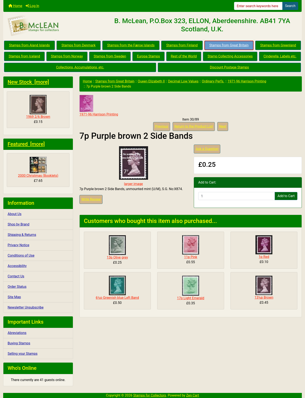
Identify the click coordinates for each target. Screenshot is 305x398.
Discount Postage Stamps (229, 67)
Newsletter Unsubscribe (26, 307)
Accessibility (17, 266)
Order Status (17, 287)
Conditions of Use (21, 255)
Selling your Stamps (22, 354)
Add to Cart (286, 196)
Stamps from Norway (67, 56)
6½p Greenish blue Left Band (117, 298)
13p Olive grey (117, 257)
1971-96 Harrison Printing (246, 81)
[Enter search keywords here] (258, 6)
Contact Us (16, 276)
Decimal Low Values (183, 81)
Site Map (14, 297)
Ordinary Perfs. (213, 81)
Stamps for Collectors (149, 395)
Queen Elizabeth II (151, 81)
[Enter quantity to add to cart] (236, 196)
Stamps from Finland (182, 45)
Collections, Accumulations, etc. (80, 67)
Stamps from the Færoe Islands (131, 45)
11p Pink (190, 257)
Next (222, 126)
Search (290, 6)
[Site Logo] (53, 25)
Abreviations (17, 333)
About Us (14, 214)
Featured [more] (26, 144)
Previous (161, 126)
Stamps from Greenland (278, 45)
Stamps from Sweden (110, 56)
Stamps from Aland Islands (29, 45)
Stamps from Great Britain (228, 45)
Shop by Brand (18, 224)
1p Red (264, 257)
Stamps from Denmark (78, 45)
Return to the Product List (194, 126)
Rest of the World (184, 56)
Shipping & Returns (22, 235)
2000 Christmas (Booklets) (38, 167)
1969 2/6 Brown (38, 107)
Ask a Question (207, 149)
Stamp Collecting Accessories (230, 56)
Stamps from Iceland (24, 56)
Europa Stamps (148, 56)
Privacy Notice (18, 245)
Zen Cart (192, 395)
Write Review (91, 199)
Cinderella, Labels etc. (279, 56)
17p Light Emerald (190, 298)
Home (15, 6)
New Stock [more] (28, 82)
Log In (32, 6)
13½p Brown (264, 297)
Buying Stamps (19, 343)
